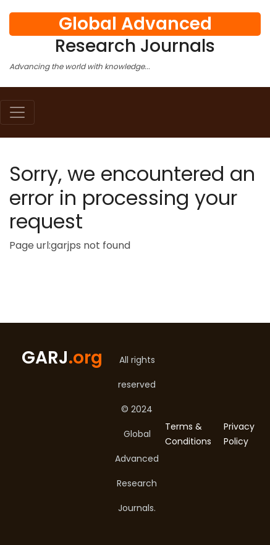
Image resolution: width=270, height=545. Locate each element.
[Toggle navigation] (17, 112)
